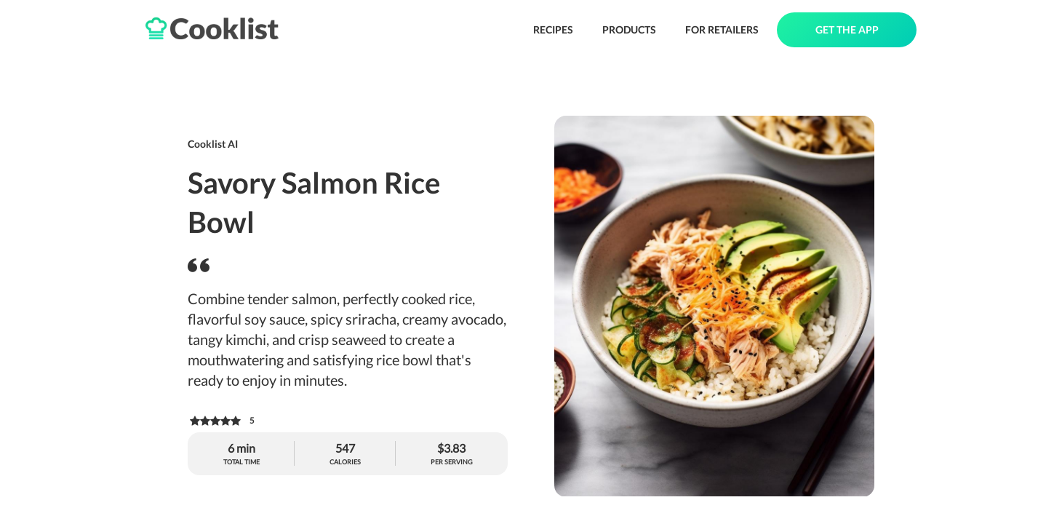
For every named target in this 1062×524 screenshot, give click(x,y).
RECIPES (553, 29)
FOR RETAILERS (722, 29)
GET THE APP (847, 29)
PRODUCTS (629, 29)
